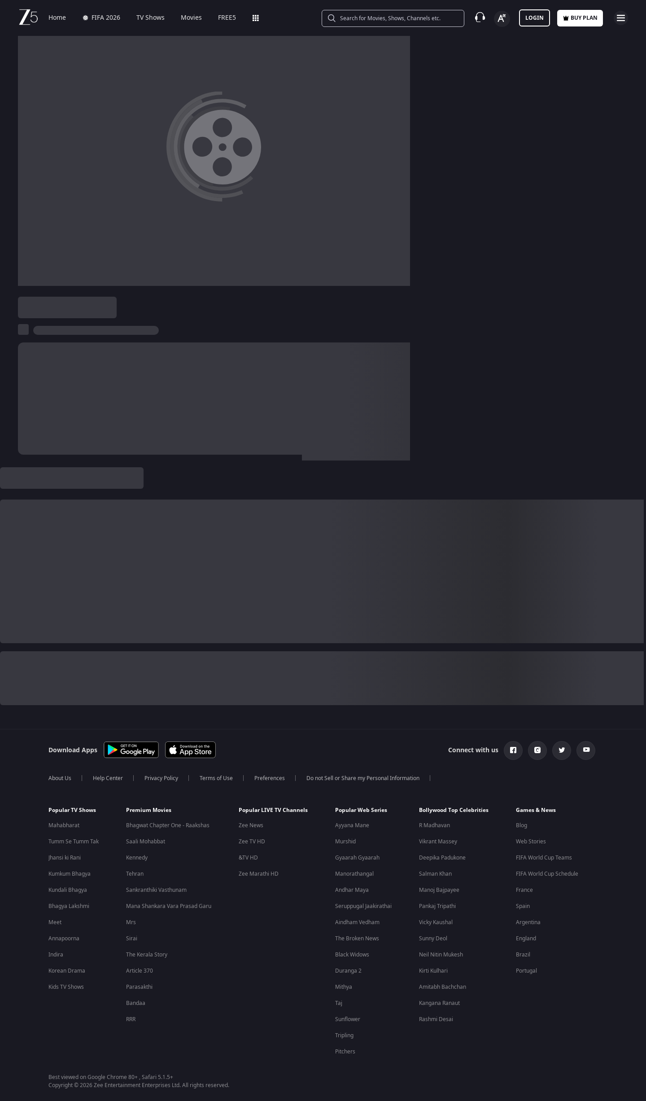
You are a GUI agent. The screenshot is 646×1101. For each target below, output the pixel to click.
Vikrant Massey (438, 842)
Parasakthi (139, 987)
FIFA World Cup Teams (544, 858)
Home (57, 18)
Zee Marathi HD (259, 874)
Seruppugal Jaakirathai (363, 906)
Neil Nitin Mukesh (441, 955)
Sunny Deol (433, 938)
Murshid (345, 842)
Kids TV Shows (66, 987)
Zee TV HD (252, 842)
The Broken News (357, 938)
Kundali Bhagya (67, 890)
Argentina (528, 922)
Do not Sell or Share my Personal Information (362, 778)
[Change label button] (502, 19)
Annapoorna (63, 938)
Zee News (251, 825)
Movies (191, 18)
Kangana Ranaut (439, 1003)
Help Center (108, 778)
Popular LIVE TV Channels (273, 810)
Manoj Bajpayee (439, 890)
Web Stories (531, 842)
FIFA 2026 (101, 18)
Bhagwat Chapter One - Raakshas (168, 825)
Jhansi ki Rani (64, 858)
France (524, 890)
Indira (55, 955)
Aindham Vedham (357, 922)
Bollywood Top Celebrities (454, 810)
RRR (130, 1019)
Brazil (523, 955)
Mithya (343, 987)
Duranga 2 (348, 971)
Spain (523, 906)
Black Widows (352, 955)
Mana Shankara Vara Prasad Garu (168, 906)
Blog (521, 825)
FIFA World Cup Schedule (547, 874)
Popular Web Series (361, 810)
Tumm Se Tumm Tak (73, 842)
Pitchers (345, 1052)
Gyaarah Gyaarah (357, 858)
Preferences (269, 778)
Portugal (526, 971)
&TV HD (248, 858)
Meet (54, 922)
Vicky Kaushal (436, 922)
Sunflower (347, 1019)
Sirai (131, 938)
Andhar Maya (352, 890)
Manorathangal (354, 874)
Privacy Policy (161, 778)
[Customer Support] (480, 18)
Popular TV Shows (72, 810)
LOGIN (534, 18)
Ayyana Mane (352, 825)
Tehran (135, 874)
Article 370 (139, 971)
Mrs (131, 922)
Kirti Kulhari (433, 971)
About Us (59, 778)
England (526, 938)
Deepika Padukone (442, 858)
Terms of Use (216, 778)
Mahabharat (63, 825)
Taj (338, 1003)
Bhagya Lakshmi (68, 906)
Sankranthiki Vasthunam (156, 890)
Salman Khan (435, 874)
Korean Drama (66, 971)
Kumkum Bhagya (69, 874)
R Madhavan (434, 825)
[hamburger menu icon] (621, 18)
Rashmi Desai (436, 1019)
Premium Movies (148, 810)
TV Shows (150, 18)
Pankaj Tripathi (437, 906)
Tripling (344, 1035)
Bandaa (135, 1003)
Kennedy (137, 858)
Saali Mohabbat (145, 842)
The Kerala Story (146, 955)
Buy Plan (580, 18)
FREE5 (227, 18)
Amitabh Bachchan (442, 987)
